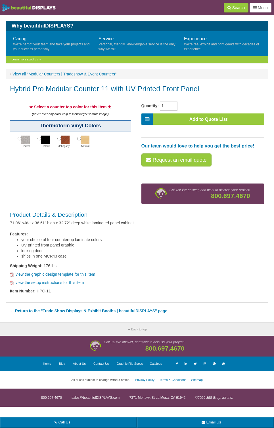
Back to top (137, 329)
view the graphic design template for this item (52, 274)
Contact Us (101, 363)
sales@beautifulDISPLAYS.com (96, 398)
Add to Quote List (184, 119)
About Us (79, 363)
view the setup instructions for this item (47, 282)
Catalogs (156, 363)
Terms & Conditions (172, 379)
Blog (62, 363)
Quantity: (150, 106)
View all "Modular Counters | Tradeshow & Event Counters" (64, 74)
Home (47, 363)
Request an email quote (176, 160)
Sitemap (196, 379)
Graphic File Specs (129, 363)
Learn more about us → (26, 59)
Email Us (211, 422)
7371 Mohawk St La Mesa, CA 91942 (157, 398)
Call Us (62, 422)
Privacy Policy (144, 379)
